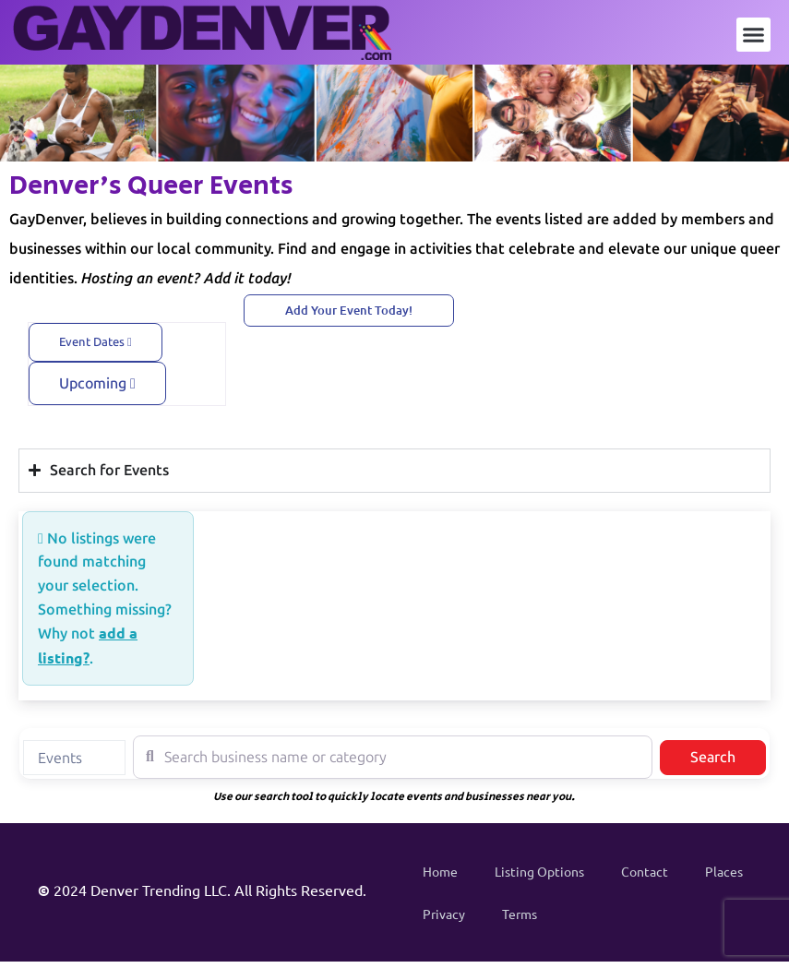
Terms (519, 913)
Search (728, 756)
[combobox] (74, 757)
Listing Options (539, 871)
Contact (644, 871)
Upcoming (97, 383)
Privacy (444, 913)
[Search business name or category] (392, 757)
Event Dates (95, 342)
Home (440, 871)
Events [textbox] (60, 758)
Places (724, 871)
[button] (753, 35)
